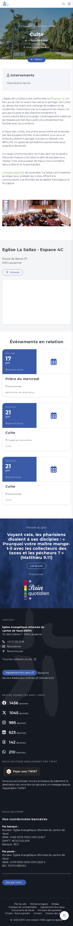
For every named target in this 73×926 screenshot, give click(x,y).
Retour (38, 59)
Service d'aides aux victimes (18, 678)
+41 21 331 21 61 (15, 641)
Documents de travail (23, 910)
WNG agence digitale (51, 920)
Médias (55, 904)
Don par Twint (14, 882)
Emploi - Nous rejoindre (17, 913)
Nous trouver (15, 651)
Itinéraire (14, 272)
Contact (38, 913)
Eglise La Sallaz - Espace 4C (36, 47)
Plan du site (20, 904)
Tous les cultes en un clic (17, 659)
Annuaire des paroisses (49, 910)
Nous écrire (14, 646)
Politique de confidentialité (23, 907)
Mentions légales (39, 904)
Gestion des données (56, 913)
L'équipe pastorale (13, 172)
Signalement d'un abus (18, 672)
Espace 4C (58, 98)
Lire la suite (36, 566)
